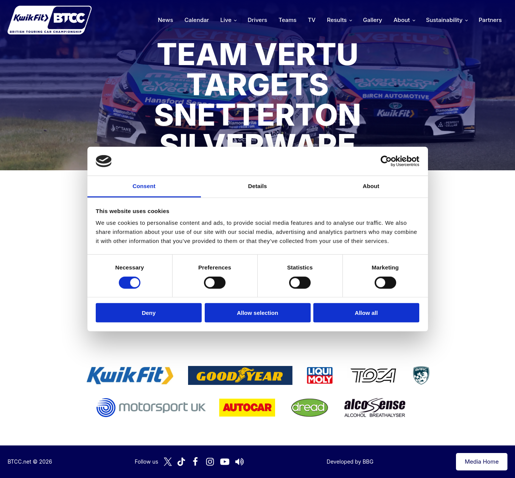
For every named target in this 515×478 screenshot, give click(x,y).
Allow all (366, 313)
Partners (490, 19)
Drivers (257, 19)
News (165, 19)
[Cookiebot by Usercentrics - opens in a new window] (386, 161)
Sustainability (444, 19)
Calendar (197, 19)
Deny (149, 313)
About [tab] (371, 186)
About (402, 19)
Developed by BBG (350, 461)
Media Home (482, 461)
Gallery (372, 19)
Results (337, 19)
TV (312, 19)
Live (225, 19)
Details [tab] (257, 186)
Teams (288, 19)
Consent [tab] (144, 186)
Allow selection (257, 313)
